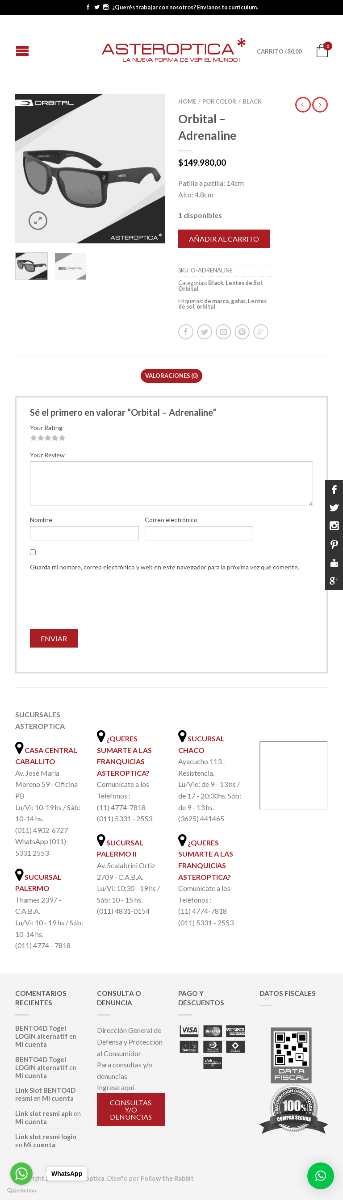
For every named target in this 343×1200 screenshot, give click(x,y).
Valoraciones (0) (171, 375)
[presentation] (98, 602)
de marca (216, 301)
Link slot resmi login (45, 1137)
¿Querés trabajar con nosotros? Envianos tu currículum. (185, 7)
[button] (320, 1175)
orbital (206, 306)
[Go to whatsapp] (21, 1173)
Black (252, 101)
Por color (219, 101)
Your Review (47, 455)
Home (187, 101)
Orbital (188, 288)
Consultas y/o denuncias (131, 1109)
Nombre (41, 519)
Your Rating (46, 427)
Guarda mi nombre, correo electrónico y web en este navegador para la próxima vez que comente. (164, 567)
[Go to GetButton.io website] (21, 1191)
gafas (238, 301)
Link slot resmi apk (43, 1113)
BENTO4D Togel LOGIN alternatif (41, 1032)
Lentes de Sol (244, 282)
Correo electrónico (171, 519)
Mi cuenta (31, 1044)
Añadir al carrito (224, 238)
